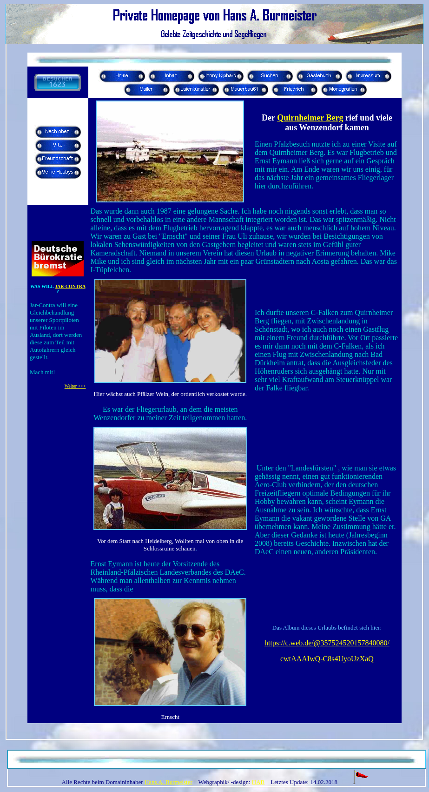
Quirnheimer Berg (310, 117)
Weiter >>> (75, 386)
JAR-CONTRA (70, 286)
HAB (258, 782)
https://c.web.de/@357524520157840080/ (326, 643)
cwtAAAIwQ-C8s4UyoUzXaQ (327, 659)
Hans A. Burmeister (168, 782)
